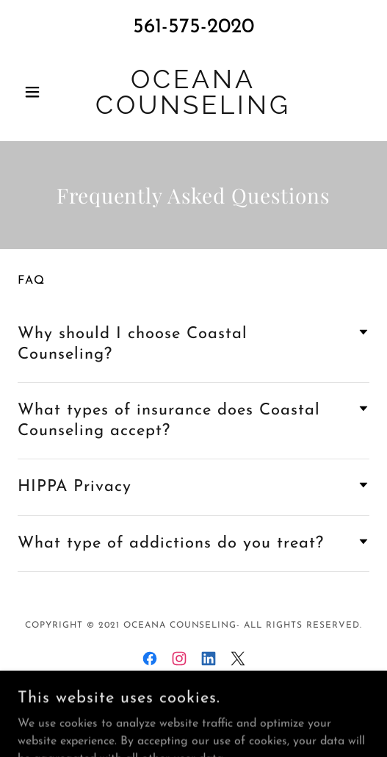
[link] (193, 91)
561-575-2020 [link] (193, 27)
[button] (44, 92)
